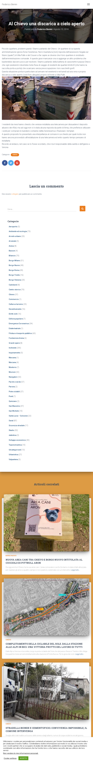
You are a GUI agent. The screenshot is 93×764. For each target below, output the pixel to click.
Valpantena (13, 459)
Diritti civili (13, 314)
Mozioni (12, 372)
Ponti (11, 396)
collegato (15, 194)
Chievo (15, 154)
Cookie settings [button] (10, 758)
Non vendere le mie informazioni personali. (20, 753)
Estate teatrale (14, 328)
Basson (12, 251)
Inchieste (12, 348)
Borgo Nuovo (14, 265)
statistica (12, 435)
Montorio (12, 367)
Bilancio (12, 256)
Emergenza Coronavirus (19, 324)
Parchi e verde (15, 382)
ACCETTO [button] (23, 758)
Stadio (11, 430)
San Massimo (14, 406)
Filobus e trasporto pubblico (20, 333)
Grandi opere (14, 343)
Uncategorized (15, 450)
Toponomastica (15, 445)
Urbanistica (13, 455)
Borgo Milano (14, 261)
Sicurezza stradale (16, 426)
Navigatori (13, 377)
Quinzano (13, 401)
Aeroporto (13, 227)
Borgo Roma (14, 270)
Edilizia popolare (16, 319)
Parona (12, 387)
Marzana (12, 358)
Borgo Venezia (15, 280)
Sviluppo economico (17, 440)
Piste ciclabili (14, 392)
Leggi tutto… (75, 570)
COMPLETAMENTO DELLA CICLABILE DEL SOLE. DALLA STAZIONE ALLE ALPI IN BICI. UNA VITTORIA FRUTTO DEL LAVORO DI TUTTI (44, 645)
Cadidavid (13, 285)
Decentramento (15, 309)
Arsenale (12, 241)
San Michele (14, 411)
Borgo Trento (14, 275)
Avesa (11, 246)
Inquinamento (14, 353)
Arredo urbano (15, 236)
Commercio (14, 299)
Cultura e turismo (16, 304)
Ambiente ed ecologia (18, 231)
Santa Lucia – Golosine (18, 416)
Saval (11, 421)
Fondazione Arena (16, 338)
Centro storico (15, 290)
